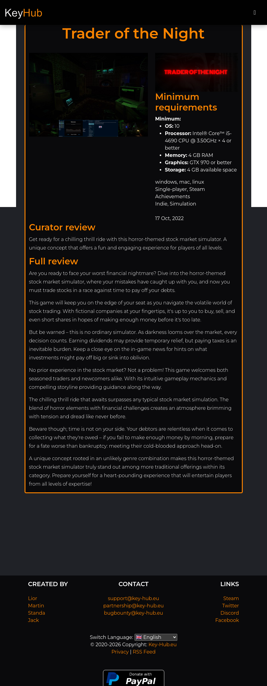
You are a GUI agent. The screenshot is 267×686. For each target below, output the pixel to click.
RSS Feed (144, 652)
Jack (33, 620)
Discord (229, 613)
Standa (36, 613)
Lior (32, 598)
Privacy (120, 652)
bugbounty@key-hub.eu (133, 613)
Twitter (230, 606)
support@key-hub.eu (133, 598)
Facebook (227, 620)
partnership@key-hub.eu (133, 606)
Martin (36, 606)
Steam (231, 598)
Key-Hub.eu (163, 644)
